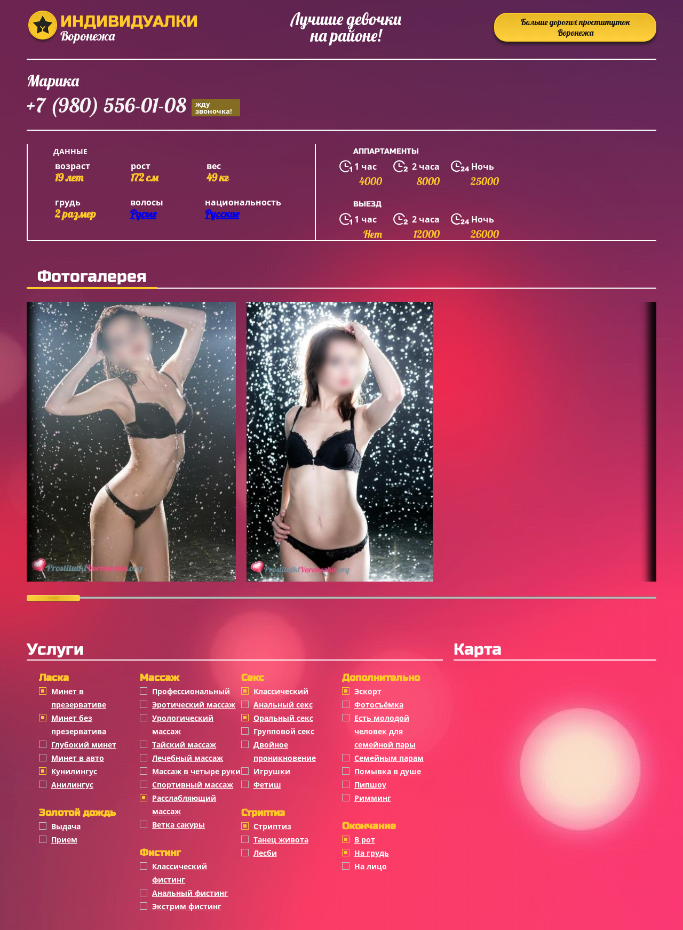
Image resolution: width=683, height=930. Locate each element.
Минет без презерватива (78, 724)
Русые (143, 213)
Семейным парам (389, 758)
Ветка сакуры (178, 825)
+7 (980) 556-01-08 (133, 107)
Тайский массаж (184, 745)
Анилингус (72, 785)
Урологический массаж (182, 724)
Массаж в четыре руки (196, 771)
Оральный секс (283, 718)
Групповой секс (283, 731)
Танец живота (280, 839)
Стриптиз (272, 826)
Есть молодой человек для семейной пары (385, 731)
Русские (222, 213)
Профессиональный (191, 691)
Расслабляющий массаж (184, 804)
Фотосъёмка (378, 705)
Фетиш (267, 785)
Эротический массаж (193, 705)
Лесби (265, 853)
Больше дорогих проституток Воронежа (575, 27)
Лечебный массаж (187, 758)
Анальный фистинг (190, 893)
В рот (364, 839)
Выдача (66, 826)
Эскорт (368, 691)
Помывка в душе (387, 771)
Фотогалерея (92, 276)
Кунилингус (74, 771)
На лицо (370, 866)
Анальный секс (283, 705)
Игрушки (271, 771)
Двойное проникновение (284, 751)
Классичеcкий (280, 691)
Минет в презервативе (78, 698)
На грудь (371, 853)
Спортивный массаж (192, 785)
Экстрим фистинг (186, 906)
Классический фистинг (179, 873)
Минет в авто (77, 758)
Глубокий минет (83, 745)
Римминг (372, 798)
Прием (64, 839)
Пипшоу (370, 785)
